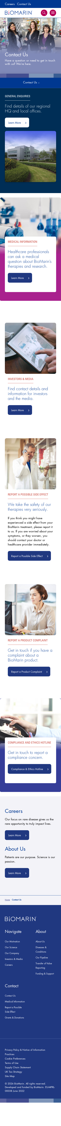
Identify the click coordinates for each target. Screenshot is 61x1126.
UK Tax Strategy (13, 1071)
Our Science (11, 947)
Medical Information (15, 1001)
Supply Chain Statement (18, 1067)
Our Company (12, 953)
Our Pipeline (42, 957)
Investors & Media (14, 959)
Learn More (18, 123)
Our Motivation (12, 941)
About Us (40, 941)
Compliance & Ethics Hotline (31, 768)
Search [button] (44, 13)
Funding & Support (45, 973)
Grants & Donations (14, 1017)
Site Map (10, 1076)
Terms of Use (11, 1063)
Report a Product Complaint (30, 672)
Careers (10, 4)
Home (7, 899)
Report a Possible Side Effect (31, 556)
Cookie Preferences (15, 1058)
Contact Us (24, 4)
